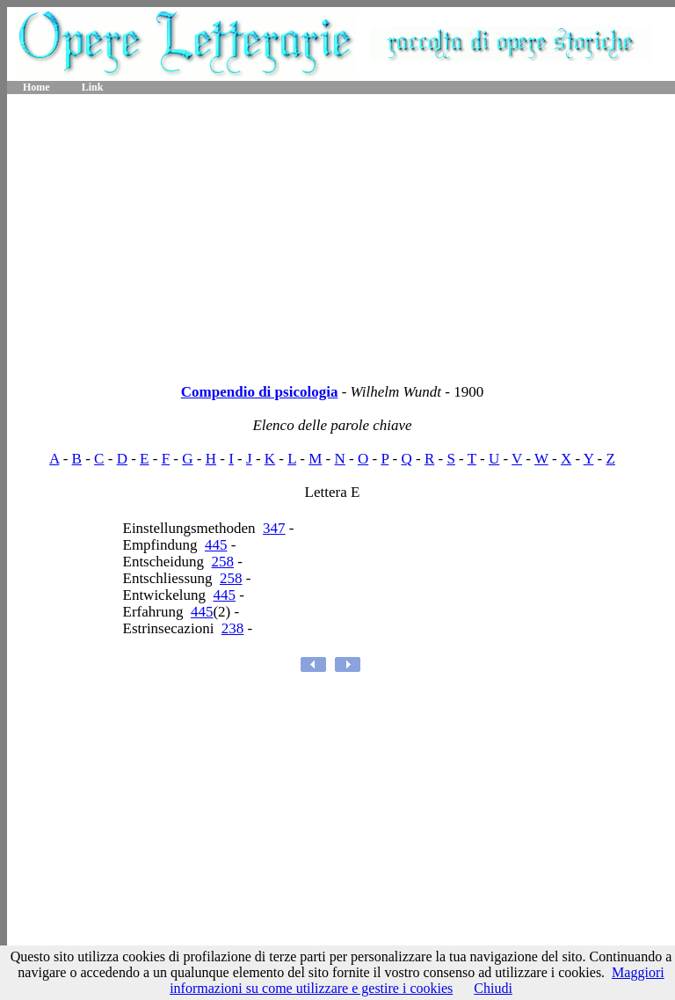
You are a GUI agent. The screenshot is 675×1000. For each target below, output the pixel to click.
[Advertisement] (341, 233)
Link (93, 87)
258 (223, 561)
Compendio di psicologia (259, 391)
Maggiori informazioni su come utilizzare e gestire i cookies (417, 980)
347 (274, 528)
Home (36, 87)
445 (216, 544)
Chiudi (493, 988)
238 (232, 628)
